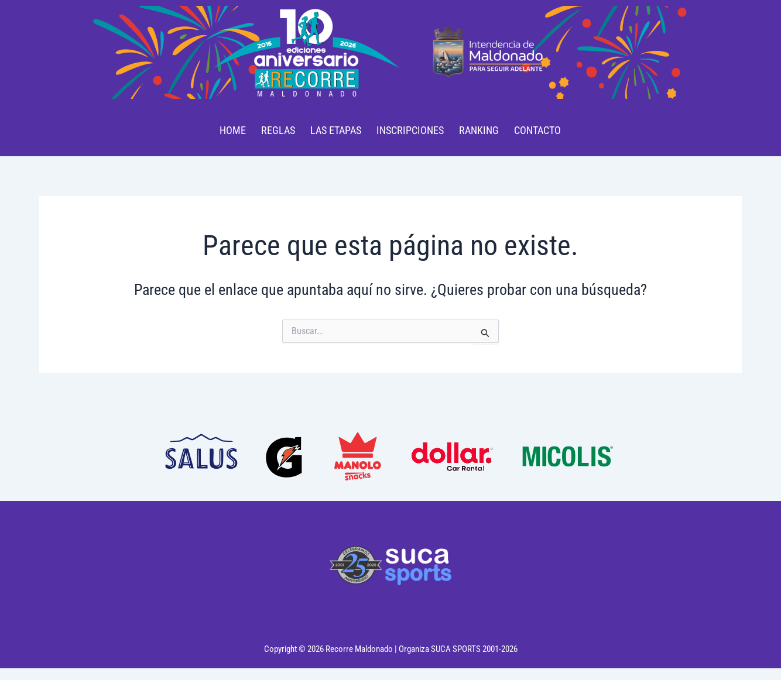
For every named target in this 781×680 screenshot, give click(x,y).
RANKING (479, 130)
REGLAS (278, 130)
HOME (233, 130)
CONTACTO (537, 130)
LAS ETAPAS (335, 130)
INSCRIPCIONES (410, 130)
